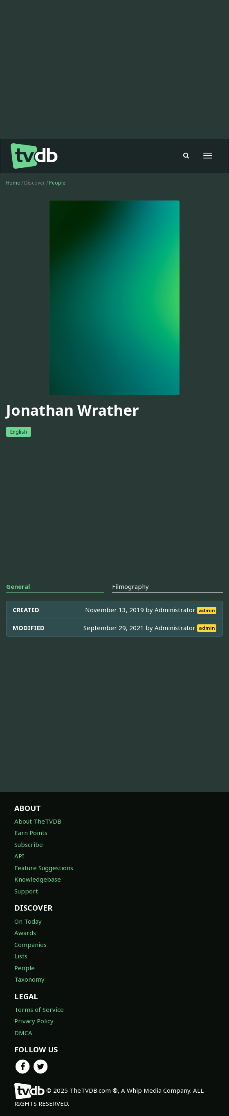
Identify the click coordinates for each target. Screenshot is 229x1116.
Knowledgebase (37, 879)
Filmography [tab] (130, 586)
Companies (30, 944)
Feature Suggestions (43, 868)
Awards (25, 933)
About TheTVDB (37, 821)
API (19, 856)
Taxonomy (29, 979)
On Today (28, 921)
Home (13, 182)
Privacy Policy (34, 1021)
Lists (20, 956)
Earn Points (30, 833)
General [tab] (18, 586)
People (57, 182)
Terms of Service (39, 1009)
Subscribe (28, 844)
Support (26, 891)
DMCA (23, 1033)
